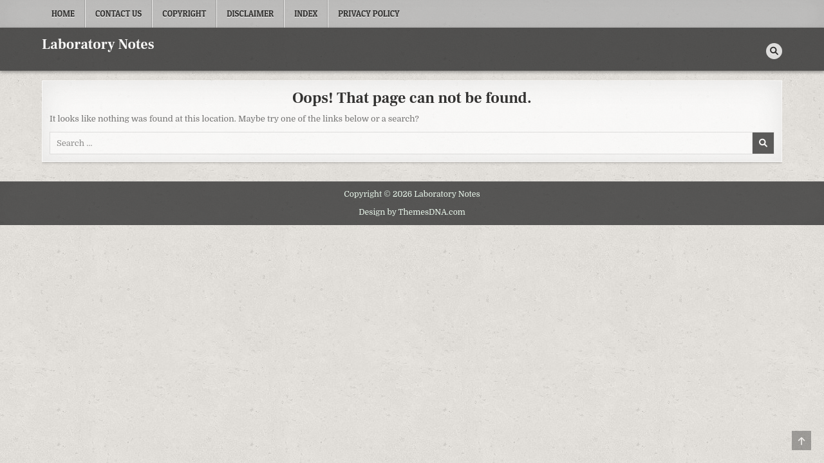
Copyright (184, 13)
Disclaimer (250, 13)
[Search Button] (774, 51)
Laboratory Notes (98, 44)
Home (63, 13)
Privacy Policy (369, 13)
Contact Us (118, 13)
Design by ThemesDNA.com (412, 212)
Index (305, 13)
